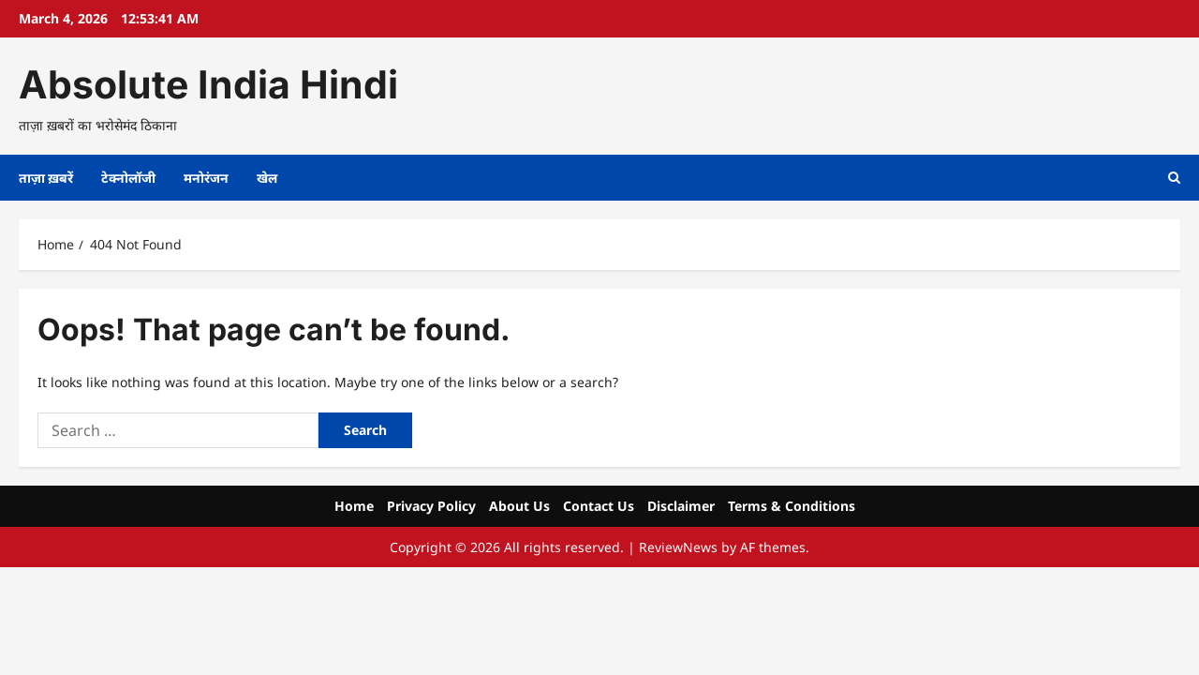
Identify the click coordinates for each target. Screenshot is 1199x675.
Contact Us (598, 506)
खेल (267, 178)
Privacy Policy (431, 506)
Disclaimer (681, 506)
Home (354, 506)
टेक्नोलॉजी (128, 178)
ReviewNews (678, 547)
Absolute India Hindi (208, 84)
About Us (519, 506)
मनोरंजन (206, 178)
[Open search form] (1174, 177)
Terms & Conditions (791, 506)
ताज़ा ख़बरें (46, 178)
